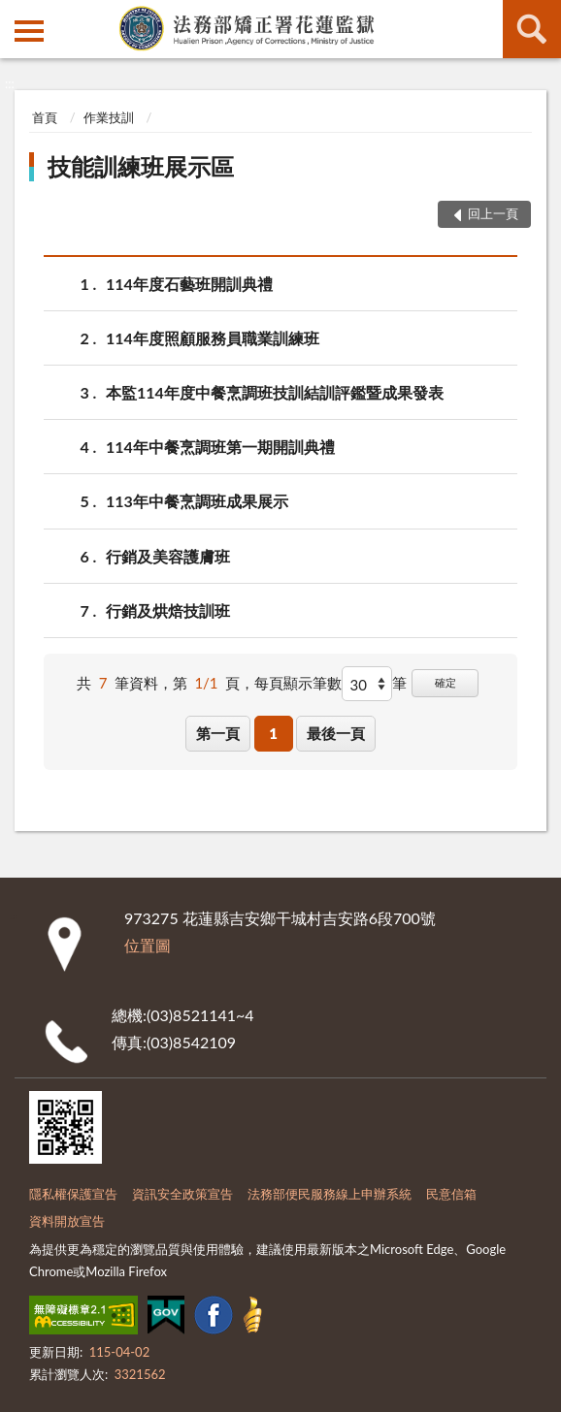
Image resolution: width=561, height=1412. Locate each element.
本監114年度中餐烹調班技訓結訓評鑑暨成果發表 (275, 392)
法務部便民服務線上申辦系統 (330, 1194)
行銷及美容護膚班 (168, 556)
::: (15, 14)
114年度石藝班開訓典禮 (189, 284)
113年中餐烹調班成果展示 (197, 501)
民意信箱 (451, 1194)
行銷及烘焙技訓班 (168, 610)
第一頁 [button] (218, 733)
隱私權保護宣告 (73, 1194)
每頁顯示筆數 (298, 682)
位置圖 (147, 945)
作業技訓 (108, 117)
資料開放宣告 (67, 1221)
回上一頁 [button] (493, 213)
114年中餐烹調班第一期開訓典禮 (220, 446)
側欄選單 (29, 31)
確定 (445, 682)
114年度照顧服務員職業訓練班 (212, 338)
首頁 (44, 117)
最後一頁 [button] (336, 733)
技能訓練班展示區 (141, 166)
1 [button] (273, 733)
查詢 (532, 29)
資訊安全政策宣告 (182, 1194)
